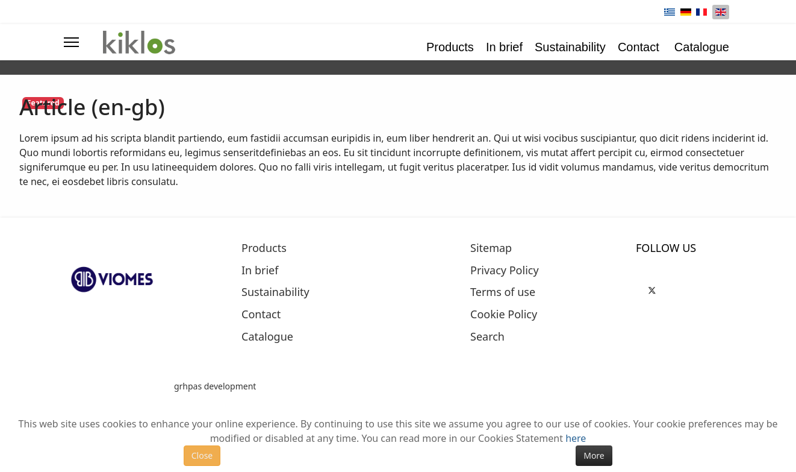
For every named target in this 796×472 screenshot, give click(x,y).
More (594, 455)
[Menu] (71, 42)
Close (202, 455)
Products (450, 47)
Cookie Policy (503, 314)
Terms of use (502, 292)
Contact (638, 47)
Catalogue (701, 47)
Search (487, 337)
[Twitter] (652, 288)
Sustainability (570, 47)
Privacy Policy (504, 270)
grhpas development (215, 386)
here (575, 438)
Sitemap (491, 248)
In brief (504, 47)
